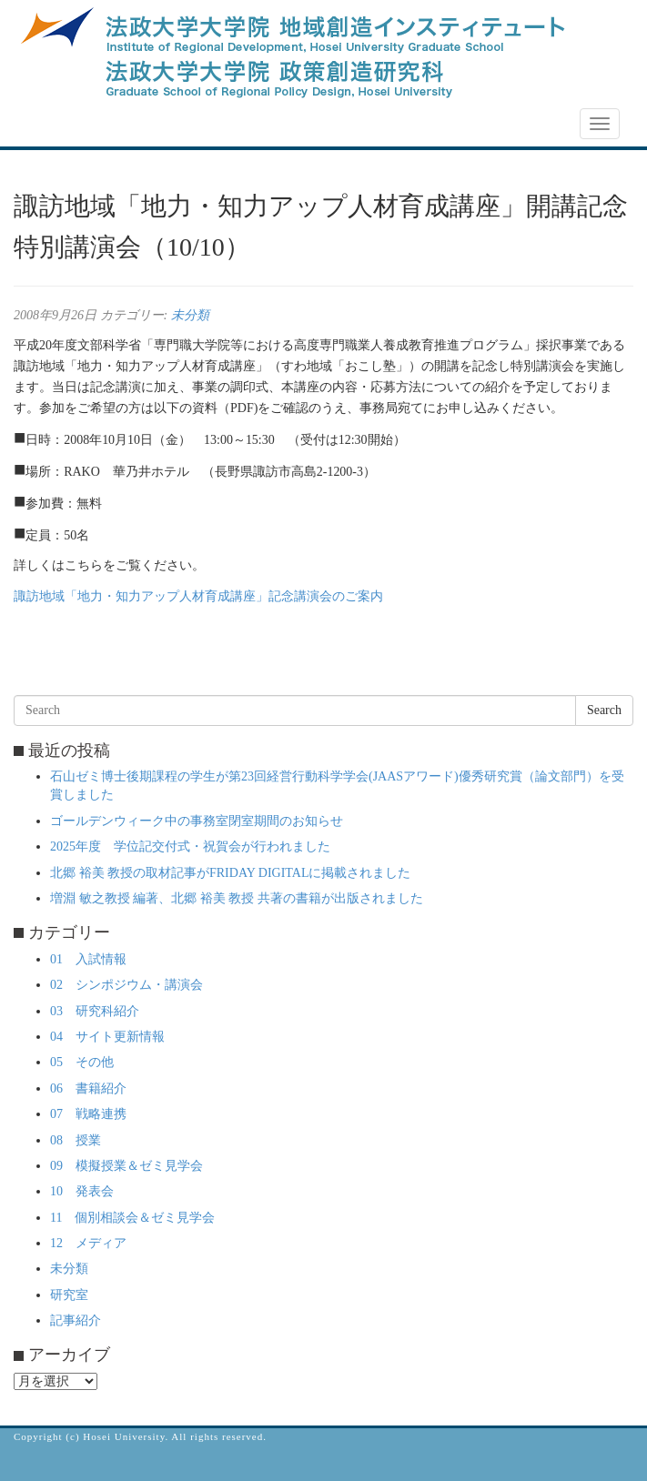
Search (604, 710)
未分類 (190, 315)
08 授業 (75, 1140)
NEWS (43, 125)
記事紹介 (75, 1320)
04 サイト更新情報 (107, 1036)
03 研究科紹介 (94, 1011)
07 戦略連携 (88, 1114)
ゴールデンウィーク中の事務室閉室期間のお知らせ (196, 821)
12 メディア (88, 1243)
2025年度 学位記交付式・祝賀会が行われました (190, 846)
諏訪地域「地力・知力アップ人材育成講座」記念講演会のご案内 (198, 596)
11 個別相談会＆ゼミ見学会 (132, 1217)
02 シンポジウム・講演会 (126, 985)
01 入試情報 (88, 959)
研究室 (69, 1295)
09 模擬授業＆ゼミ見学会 (126, 1166)
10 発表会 (82, 1191)
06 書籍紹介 (88, 1088)
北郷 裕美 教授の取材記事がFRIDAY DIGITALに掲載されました (230, 873)
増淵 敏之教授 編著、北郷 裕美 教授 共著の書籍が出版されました (236, 898)
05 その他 (82, 1062)
